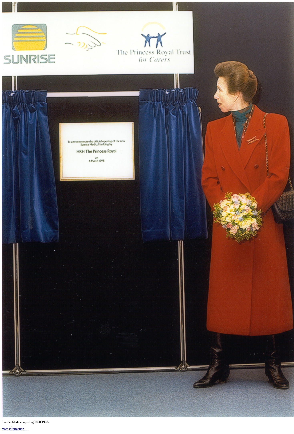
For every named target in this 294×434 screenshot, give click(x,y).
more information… (14, 429)
